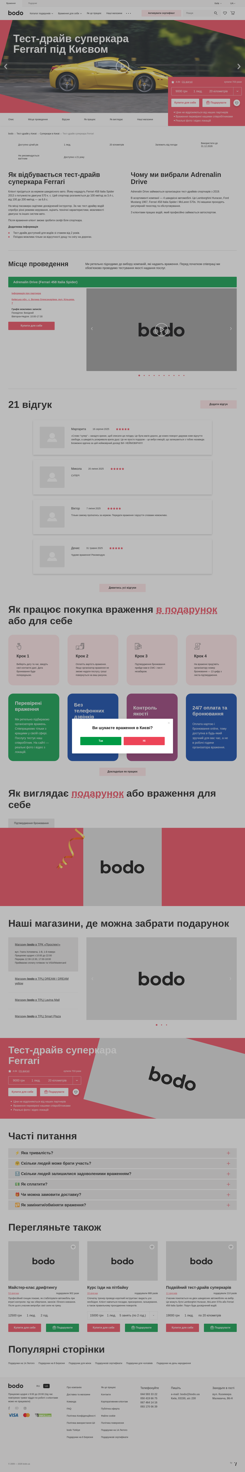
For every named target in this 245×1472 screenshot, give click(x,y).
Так (101, 740)
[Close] (169, 723)
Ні (144, 740)
